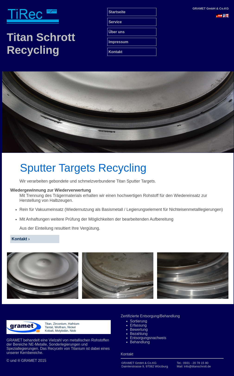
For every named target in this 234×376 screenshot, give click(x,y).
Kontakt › (20, 239)
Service (115, 22)
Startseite (116, 12)
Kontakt (115, 52)
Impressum (118, 42)
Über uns (116, 32)
